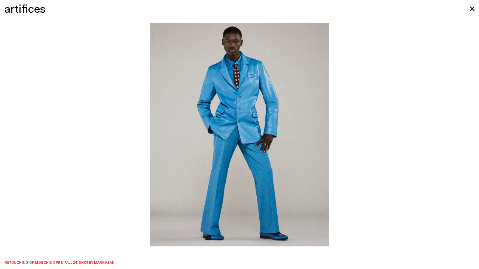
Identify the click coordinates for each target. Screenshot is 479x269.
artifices (25, 10)
